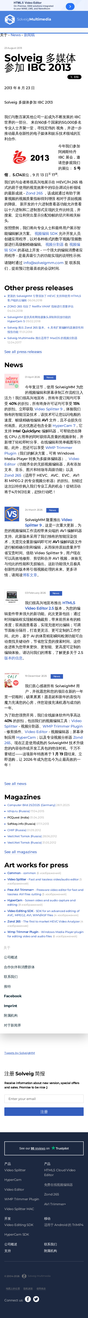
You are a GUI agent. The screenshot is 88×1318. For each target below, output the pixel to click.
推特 (7, 984)
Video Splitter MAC (19, 1207)
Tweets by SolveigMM (19, 1050)
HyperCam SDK (16, 1233)
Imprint (10, 1003)
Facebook (13, 994)
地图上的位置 (13, 1287)
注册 (44, 1110)
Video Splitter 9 (49, 407)
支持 (7, 1249)
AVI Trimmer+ (55, 1203)
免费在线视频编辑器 (58, 1183)
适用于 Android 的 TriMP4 (64, 1223)
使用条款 (41, 1287)
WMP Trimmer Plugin (62, 724)
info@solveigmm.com (43, 261)
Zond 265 (12, 473)
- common (34, 871)
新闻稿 (29, 35)
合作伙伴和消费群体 (19, 965)
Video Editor (36, 730)
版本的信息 (13, 656)
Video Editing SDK (18, 1223)
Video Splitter (15, 1169)
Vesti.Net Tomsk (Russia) (32, 834)
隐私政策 (28, 1287)
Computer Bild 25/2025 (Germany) (38, 803)
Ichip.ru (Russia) (25, 809)
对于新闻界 (12, 1023)
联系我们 (11, 974)
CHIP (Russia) (24, 828)
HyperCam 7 (64, 423)
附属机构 (11, 1013)
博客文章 (30, 573)
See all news (15, 781)
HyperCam (26, 735)
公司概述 (11, 955)
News (16, 35)
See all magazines (20, 849)
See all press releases (23, 349)
